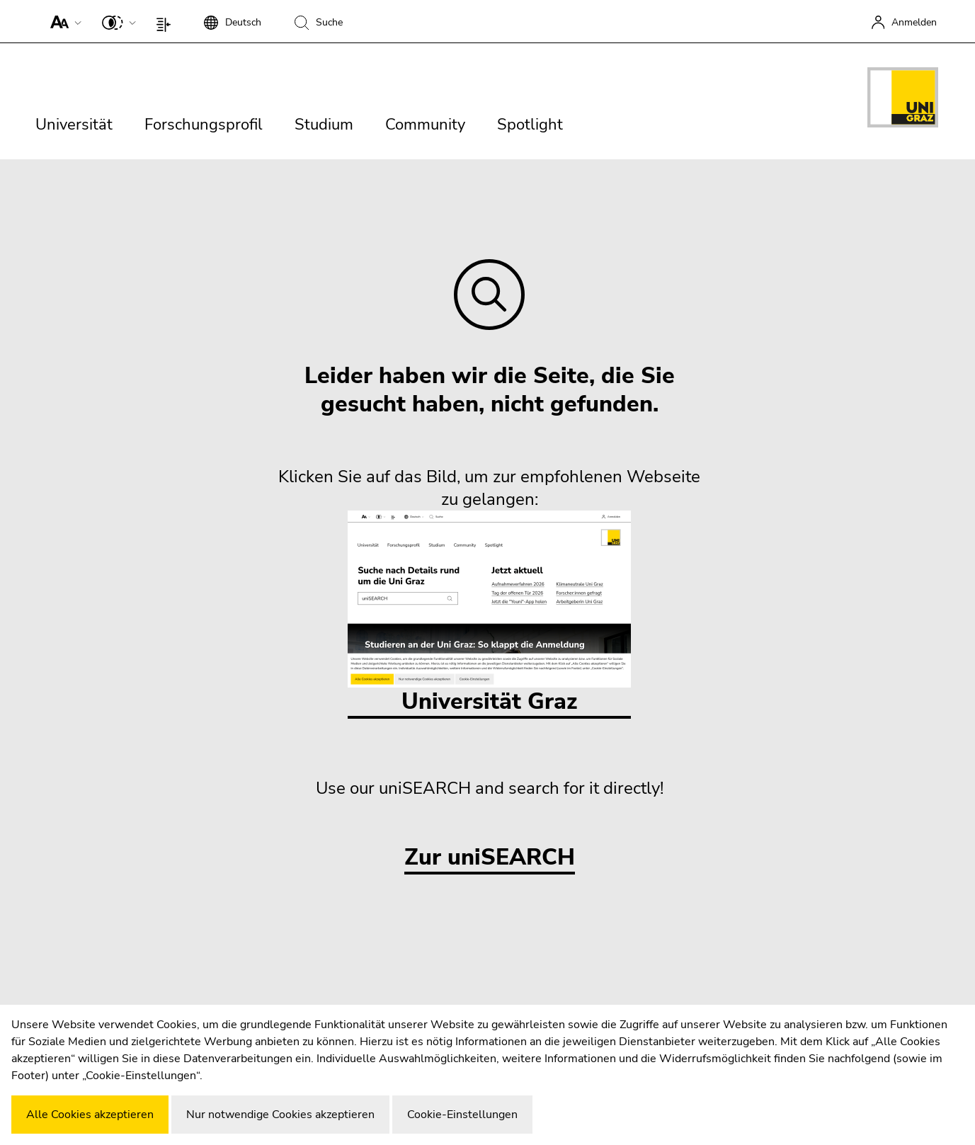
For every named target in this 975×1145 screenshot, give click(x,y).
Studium (324, 124)
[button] (63, 21)
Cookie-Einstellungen (462, 1114)
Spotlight (530, 124)
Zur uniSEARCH (489, 857)
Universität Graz (489, 614)
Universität (74, 124)
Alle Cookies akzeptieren (90, 1114)
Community (425, 124)
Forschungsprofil (203, 124)
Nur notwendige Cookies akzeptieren (280, 1114)
